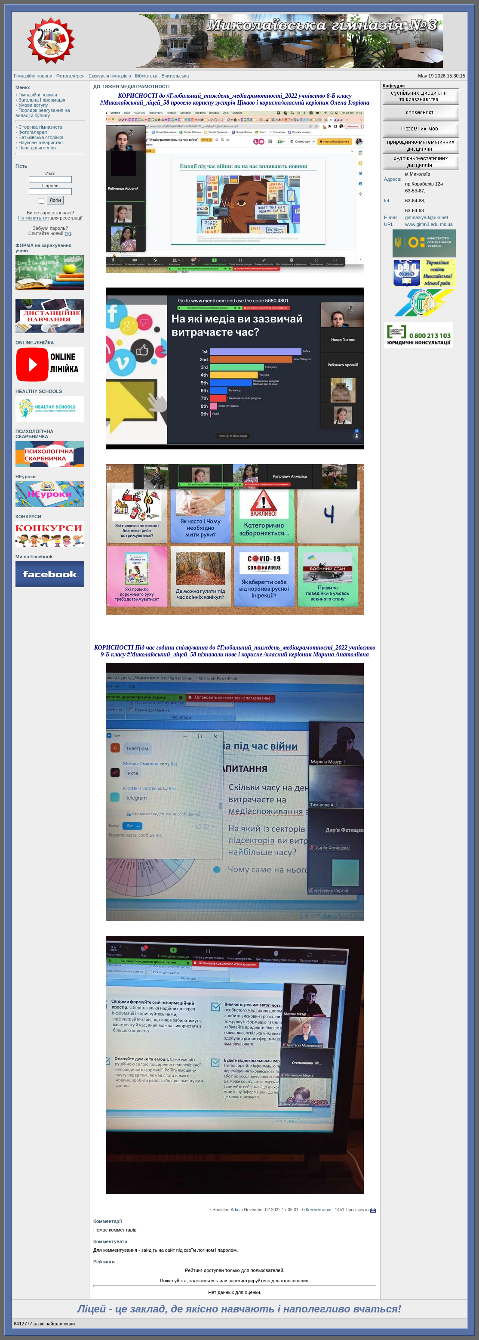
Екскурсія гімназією (110, 75)
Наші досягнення (37, 147)
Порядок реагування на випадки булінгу (42, 113)
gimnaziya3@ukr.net (426, 217)
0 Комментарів (317, 1209)
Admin (236, 1209)
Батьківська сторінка (41, 137)
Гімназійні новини (33, 75)
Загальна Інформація (41, 99)
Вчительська (175, 75)
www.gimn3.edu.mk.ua (429, 224)
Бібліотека (146, 75)
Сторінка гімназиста (40, 127)
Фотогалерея (70, 75)
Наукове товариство (40, 142)
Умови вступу (33, 105)
